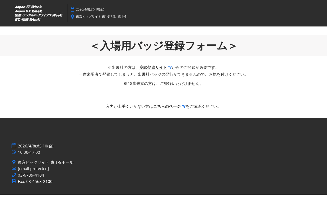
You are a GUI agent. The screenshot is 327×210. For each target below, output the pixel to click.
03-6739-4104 (31, 190)
